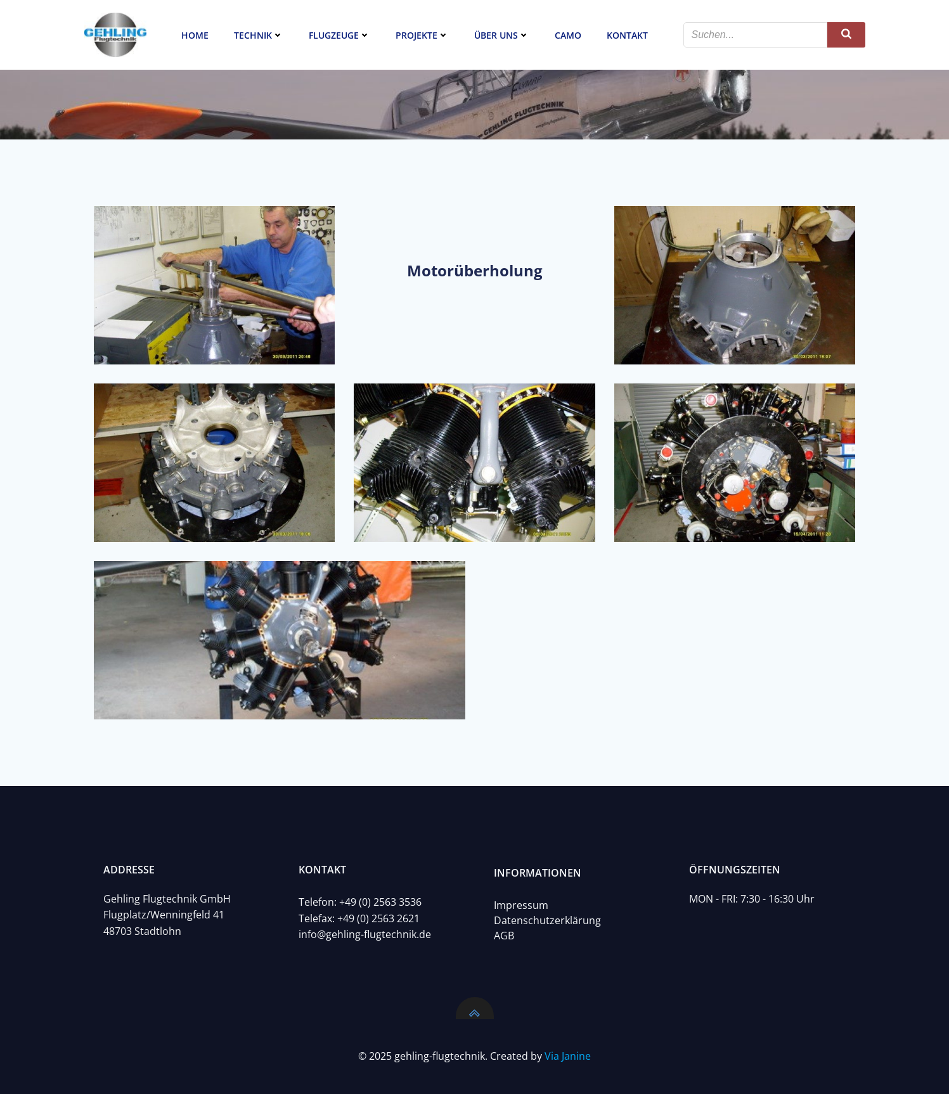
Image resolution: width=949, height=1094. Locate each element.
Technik (258, 35)
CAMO (568, 35)
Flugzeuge (339, 35)
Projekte (422, 35)
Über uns (501, 35)
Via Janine (568, 1056)
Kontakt (627, 35)
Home (195, 35)
